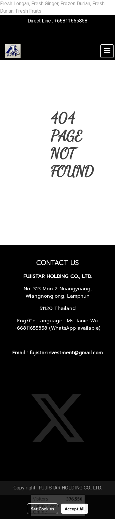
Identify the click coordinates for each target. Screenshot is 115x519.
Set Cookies (42, 508)
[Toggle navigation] (107, 51)
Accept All (75, 508)
